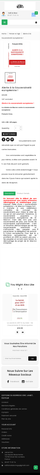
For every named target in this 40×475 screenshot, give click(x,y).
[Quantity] (17, 128)
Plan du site (6, 419)
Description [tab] (9, 193)
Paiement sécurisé (9, 415)
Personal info (7, 429)
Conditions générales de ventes (14, 409)
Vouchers (5, 442)
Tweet (8, 139)
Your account (9, 424)
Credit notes (7, 435)
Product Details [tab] (23, 193)
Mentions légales (8, 406)
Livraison (5, 402)
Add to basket (9, 134)
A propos (5, 412)
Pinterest (12, 139)
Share (3, 139)
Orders (4, 432)
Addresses (6, 439)
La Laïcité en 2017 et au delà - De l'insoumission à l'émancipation (20, 324)
